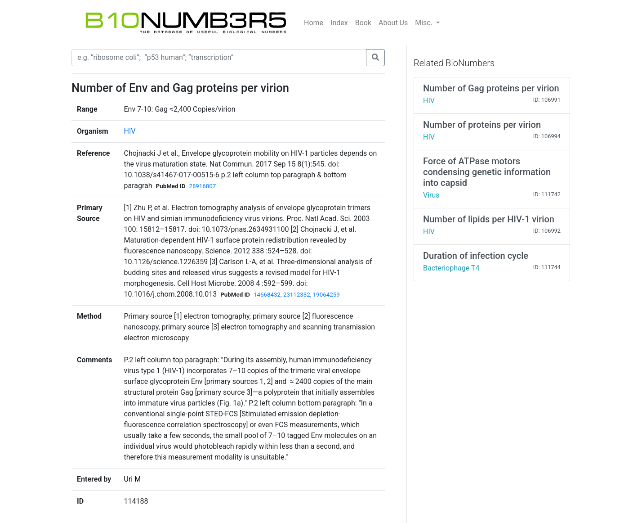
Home (313, 22)
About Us (393, 22)
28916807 (202, 186)
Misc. (424, 22)
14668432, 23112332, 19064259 (297, 294)
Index (339, 22)
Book (363, 22)
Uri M (132, 479)
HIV (129, 131)
